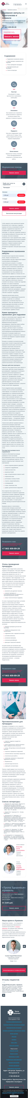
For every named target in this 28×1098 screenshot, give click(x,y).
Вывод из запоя (14, 1053)
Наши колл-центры (14, 1045)
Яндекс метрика (14, 1033)
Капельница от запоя (14, 1056)
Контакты (14, 1039)
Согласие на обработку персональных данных (14, 1030)
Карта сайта (14, 1042)
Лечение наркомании (14, 1065)
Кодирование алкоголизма (14, 1068)
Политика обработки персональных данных (14, 1024)
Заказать (21, 195)
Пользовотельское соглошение (14, 1027)
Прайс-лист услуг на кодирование (14, 184)
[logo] (14, 1012)
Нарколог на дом (14, 1050)
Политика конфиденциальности (14, 1021)
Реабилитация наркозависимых (14, 1059)
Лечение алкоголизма (14, 1062)
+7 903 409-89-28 (17, 4)
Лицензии (14, 1036)
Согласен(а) (14, 1096)
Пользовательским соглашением (16, 1092)
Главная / (5, 9)
